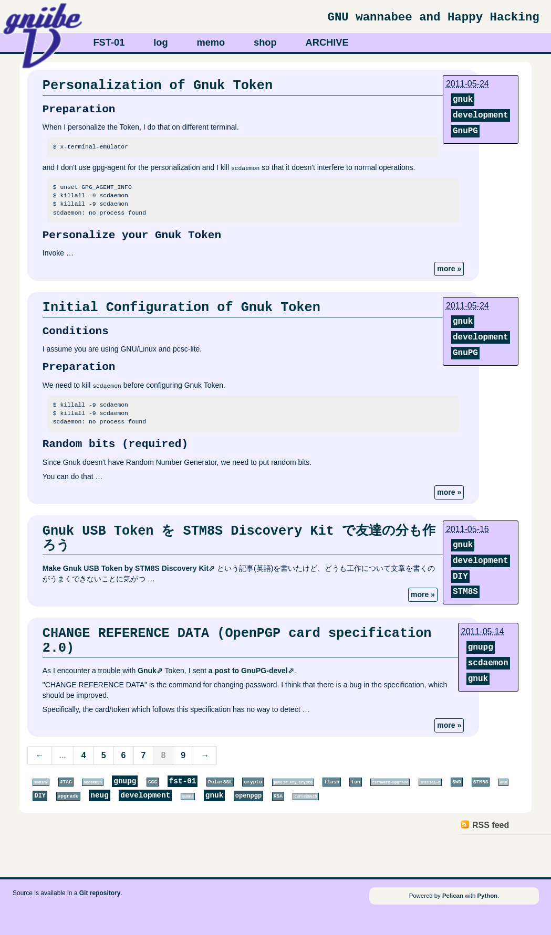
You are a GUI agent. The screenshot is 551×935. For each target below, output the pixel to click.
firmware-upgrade (390, 782)
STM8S (465, 592)
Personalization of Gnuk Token (158, 85)
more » (449, 268)
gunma (188, 796)
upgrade (68, 796)
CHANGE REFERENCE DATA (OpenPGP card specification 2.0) (237, 640)
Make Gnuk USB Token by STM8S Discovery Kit (126, 568)
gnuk (463, 99)
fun (355, 782)
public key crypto (293, 782)
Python (487, 895)
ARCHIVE (327, 42)
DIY (460, 576)
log (160, 42)
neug (99, 795)
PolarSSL (220, 782)
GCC (152, 782)
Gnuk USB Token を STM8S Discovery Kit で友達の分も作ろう (239, 538)
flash (331, 782)
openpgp (248, 796)
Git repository (100, 892)
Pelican (452, 895)
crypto (253, 782)
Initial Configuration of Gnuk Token (181, 307)
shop (265, 42)
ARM (503, 782)
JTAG (66, 782)
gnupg (480, 647)
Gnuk (147, 670)
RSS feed (490, 825)
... (62, 755)
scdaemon (488, 662)
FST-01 (108, 42)
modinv (41, 782)
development (480, 115)
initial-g (430, 782)
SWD (456, 782)
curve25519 (305, 796)
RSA (278, 796)
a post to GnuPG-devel (248, 670)
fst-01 (182, 781)
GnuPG (465, 131)
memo (210, 42)
